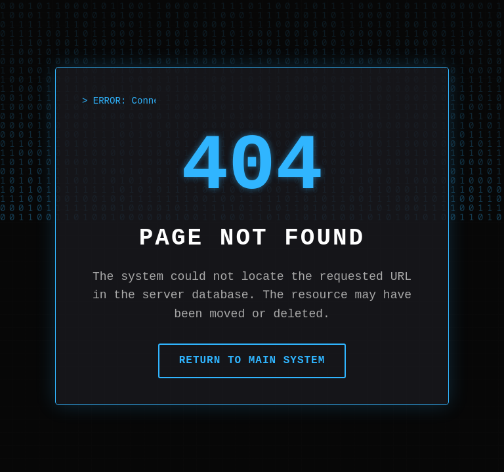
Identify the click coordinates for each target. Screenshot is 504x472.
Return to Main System (252, 360)
